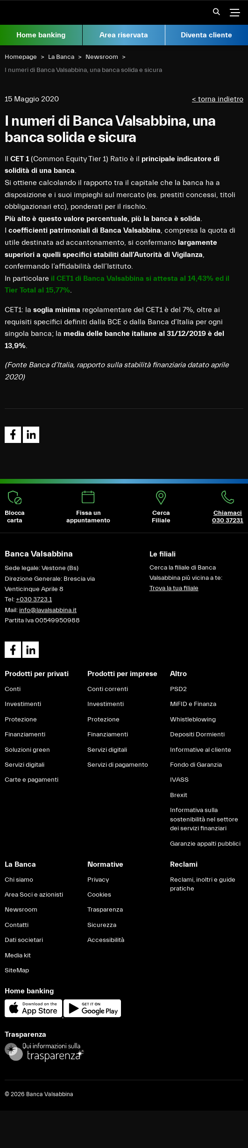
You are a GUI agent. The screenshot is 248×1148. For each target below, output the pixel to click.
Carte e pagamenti (31, 780)
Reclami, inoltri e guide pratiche (202, 884)
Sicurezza (101, 925)
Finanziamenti (25, 734)
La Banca (61, 57)
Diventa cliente (206, 35)
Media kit (18, 955)
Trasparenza (105, 909)
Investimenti (23, 704)
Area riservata (123, 35)
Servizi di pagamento (117, 765)
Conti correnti (107, 689)
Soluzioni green (27, 750)
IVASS (179, 780)
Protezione (21, 719)
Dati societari (24, 940)
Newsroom (101, 57)
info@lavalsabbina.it (48, 610)
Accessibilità (105, 940)
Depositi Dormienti (197, 734)
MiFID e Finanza (193, 704)
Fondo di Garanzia (196, 765)
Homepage (21, 57)
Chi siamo (19, 880)
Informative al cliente (200, 750)
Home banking (40, 35)
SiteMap (17, 970)
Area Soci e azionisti (34, 894)
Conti (13, 689)
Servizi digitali (24, 765)
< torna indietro (217, 99)
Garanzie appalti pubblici (205, 844)
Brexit (178, 795)
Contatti (16, 925)
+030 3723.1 (34, 599)
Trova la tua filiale (173, 588)
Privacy (98, 880)
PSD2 (178, 689)
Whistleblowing (193, 719)
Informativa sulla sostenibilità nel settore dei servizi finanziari (204, 819)
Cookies (99, 894)
